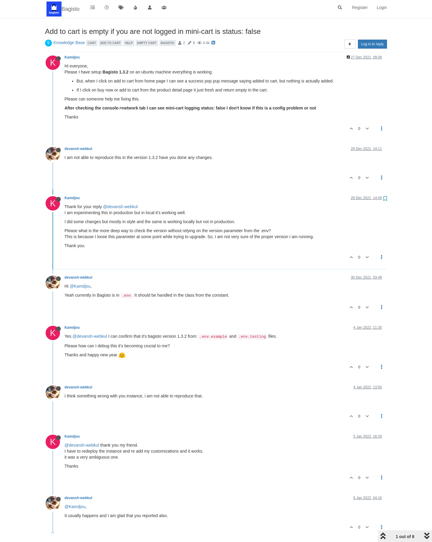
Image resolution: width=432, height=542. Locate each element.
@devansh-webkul (120, 206)
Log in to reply (372, 44)
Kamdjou (72, 57)
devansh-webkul (78, 149)
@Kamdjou (80, 286)
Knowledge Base (69, 42)
